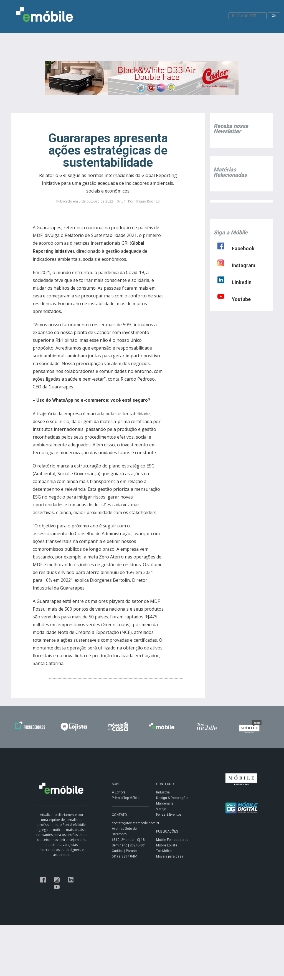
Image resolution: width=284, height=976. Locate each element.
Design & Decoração (171, 798)
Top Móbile (164, 851)
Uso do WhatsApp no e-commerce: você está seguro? (93, 400)
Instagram (243, 265)
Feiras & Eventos (169, 814)
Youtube (241, 299)
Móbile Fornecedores (172, 840)
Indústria (163, 792)
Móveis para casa (169, 856)
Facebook (243, 248)
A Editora (119, 792)
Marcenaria (165, 803)
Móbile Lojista (166, 845)
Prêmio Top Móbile (126, 798)
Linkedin (242, 282)
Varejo (161, 809)
